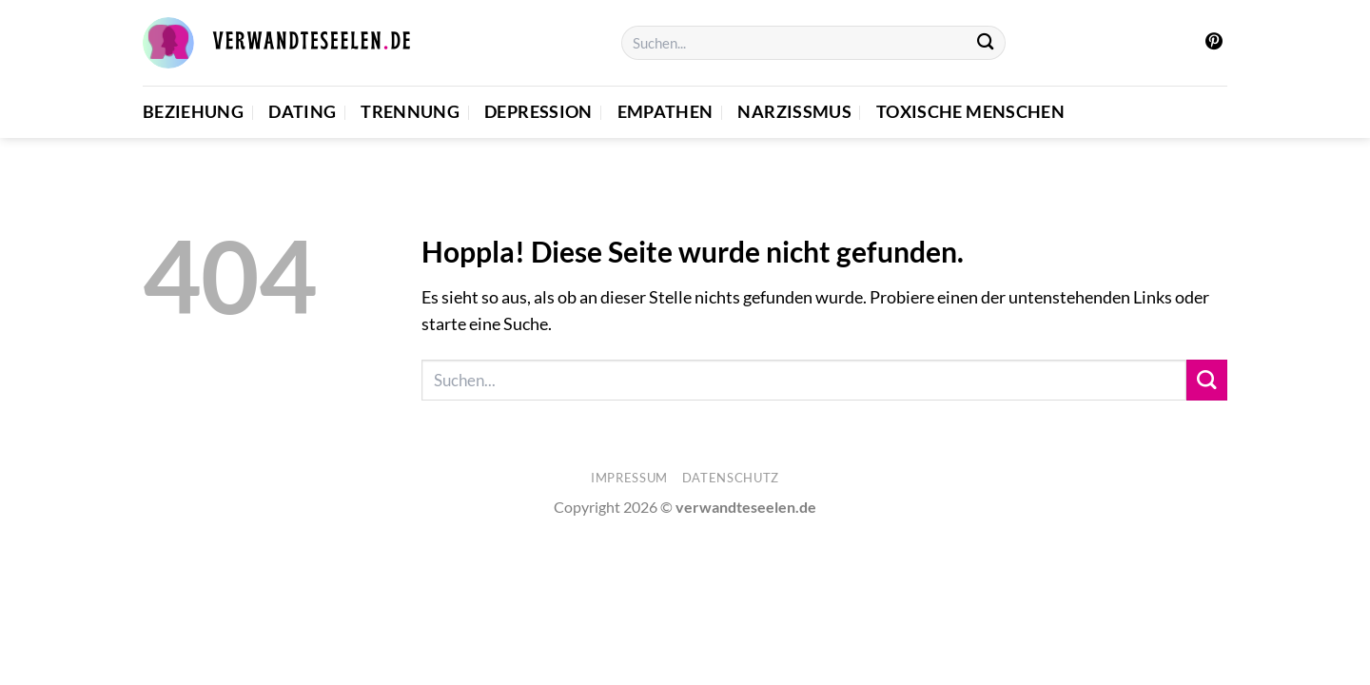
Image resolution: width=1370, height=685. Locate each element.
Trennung (410, 112)
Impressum (629, 477)
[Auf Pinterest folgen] (1214, 42)
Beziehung (193, 112)
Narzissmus (794, 112)
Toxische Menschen (970, 112)
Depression (538, 112)
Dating (302, 112)
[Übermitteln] (986, 43)
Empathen (665, 112)
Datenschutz (730, 477)
